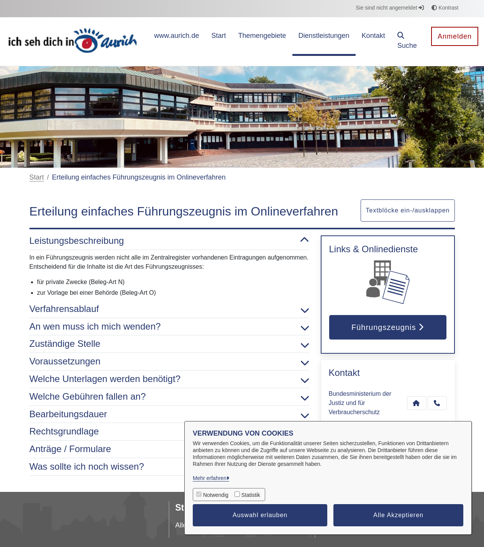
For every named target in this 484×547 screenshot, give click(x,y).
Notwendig (215, 495)
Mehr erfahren (209, 478)
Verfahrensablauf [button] (169, 309)
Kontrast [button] (444, 8)
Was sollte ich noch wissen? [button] (169, 466)
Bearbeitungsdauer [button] (169, 414)
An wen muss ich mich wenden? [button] (169, 326)
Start (37, 177)
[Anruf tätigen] (437, 403)
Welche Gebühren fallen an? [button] (169, 396)
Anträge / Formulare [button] (169, 449)
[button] (408, 41)
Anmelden (455, 36)
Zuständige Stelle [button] (169, 343)
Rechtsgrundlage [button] (169, 431)
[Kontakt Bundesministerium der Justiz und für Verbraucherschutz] (416, 403)
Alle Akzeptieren (398, 515)
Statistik (250, 495)
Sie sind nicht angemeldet (390, 8)
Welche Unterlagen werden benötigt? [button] (169, 379)
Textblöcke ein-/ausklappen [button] (408, 210)
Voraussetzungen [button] (169, 361)
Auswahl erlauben (260, 515)
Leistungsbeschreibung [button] (169, 241)
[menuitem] (176, 41)
